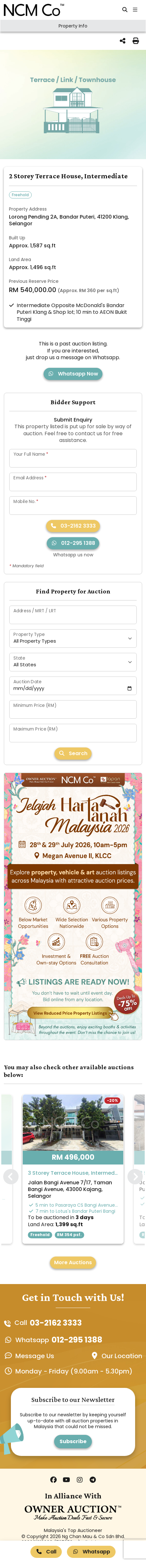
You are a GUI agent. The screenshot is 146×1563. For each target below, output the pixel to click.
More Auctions (73, 1262)
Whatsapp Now (73, 373)
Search (73, 753)
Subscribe (73, 1441)
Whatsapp (91, 1551)
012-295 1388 (73, 543)
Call (46, 1551)
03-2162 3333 (73, 526)
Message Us (34, 1356)
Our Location (121, 1356)
